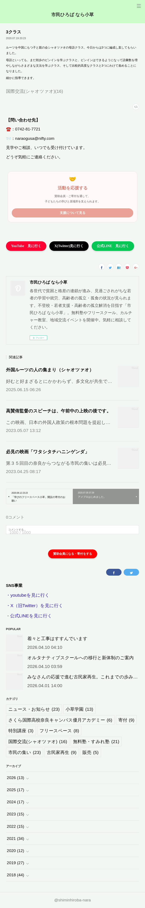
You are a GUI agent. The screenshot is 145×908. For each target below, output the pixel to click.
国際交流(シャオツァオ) (37, 741)
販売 (90, 752)
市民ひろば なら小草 (72, 14)
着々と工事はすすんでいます (57, 638)
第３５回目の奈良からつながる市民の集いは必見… (58, 463)
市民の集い (24, 752)
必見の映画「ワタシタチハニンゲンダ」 (47, 451)
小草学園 (79, 709)
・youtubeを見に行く (28, 595)
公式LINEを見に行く (31, 615)
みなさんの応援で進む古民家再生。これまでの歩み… (82, 676)
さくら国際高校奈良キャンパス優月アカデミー (60, 720)
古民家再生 (61, 752)
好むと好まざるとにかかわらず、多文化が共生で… (59, 381)
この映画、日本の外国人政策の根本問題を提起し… (58, 422)
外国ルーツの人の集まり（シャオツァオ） (50, 369)
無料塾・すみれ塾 (96, 741)
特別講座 (21, 730)
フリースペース (59, 730)
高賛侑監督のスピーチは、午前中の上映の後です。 (58, 410)
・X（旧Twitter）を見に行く (34, 605)
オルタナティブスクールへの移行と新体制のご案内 (80, 657)
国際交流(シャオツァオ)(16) (34, 91)
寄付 (126, 720)
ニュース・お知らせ (34, 709)
